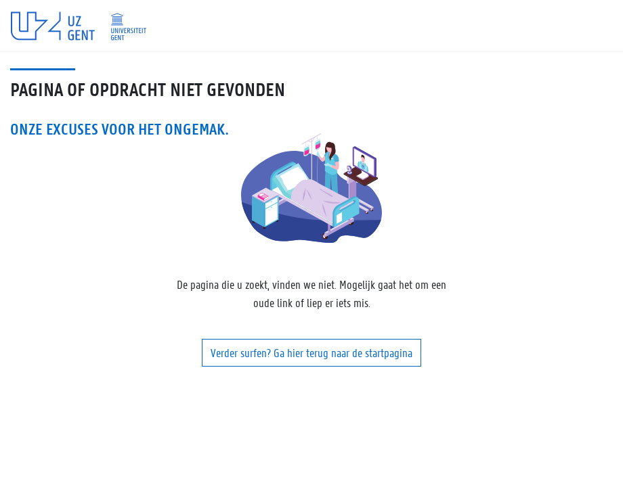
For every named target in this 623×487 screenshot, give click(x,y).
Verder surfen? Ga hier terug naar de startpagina (311, 352)
